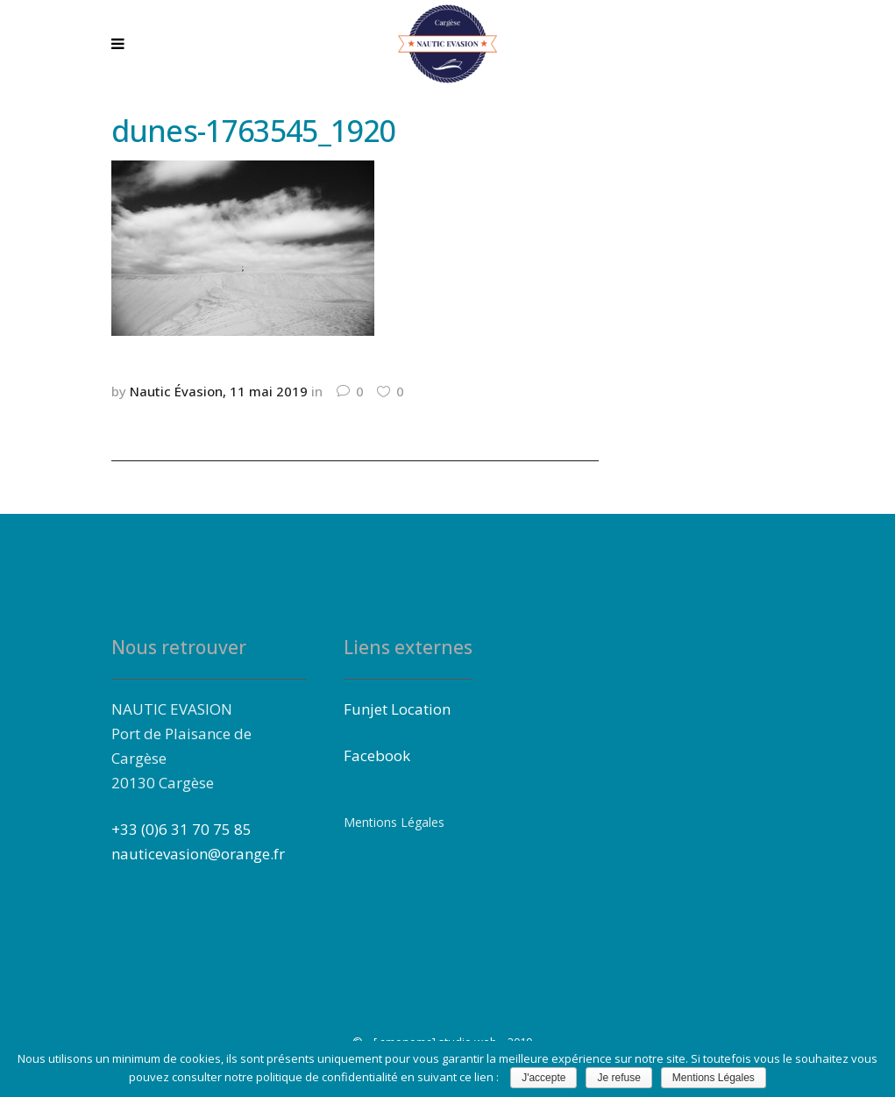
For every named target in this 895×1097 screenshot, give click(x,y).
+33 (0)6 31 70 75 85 (181, 829)
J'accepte (543, 1078)
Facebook (377, 755)
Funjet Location (397, 709)
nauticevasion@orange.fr (198, 854)
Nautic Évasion (176, 391)
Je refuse (618, 1078)
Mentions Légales (394, 822)
